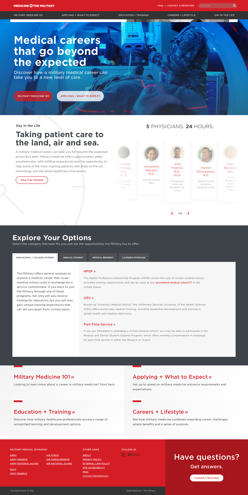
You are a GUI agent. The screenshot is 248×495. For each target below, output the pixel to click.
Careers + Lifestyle (181, 15)
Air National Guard (59, 463)
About (87, 455)
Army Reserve (19, 459)
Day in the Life (225, 15)
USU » (89, 302)
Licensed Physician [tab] (133, 261)
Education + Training (132, 15)
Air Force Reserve (58, 459)
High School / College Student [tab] (35, 261)
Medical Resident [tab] (102, 261)
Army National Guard (24, 463)
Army (13, 455)
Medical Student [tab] (73, 261)
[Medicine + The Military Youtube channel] (134, 455)
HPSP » (90, 275)
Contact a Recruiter (206, 478)
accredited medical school (172, 286)
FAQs (156, 5)
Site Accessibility (94, 467)
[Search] (231, 5)
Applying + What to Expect (79, 15)
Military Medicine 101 (27, 15)
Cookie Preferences (95, 476)
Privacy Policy (92, 459)
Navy (13, 469)
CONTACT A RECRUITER (177, 5)
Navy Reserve (18, 473)
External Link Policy (96, 463)
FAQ (85, 472)
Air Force (52, 455)
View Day (180, 202)
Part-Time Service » (99, 328)
